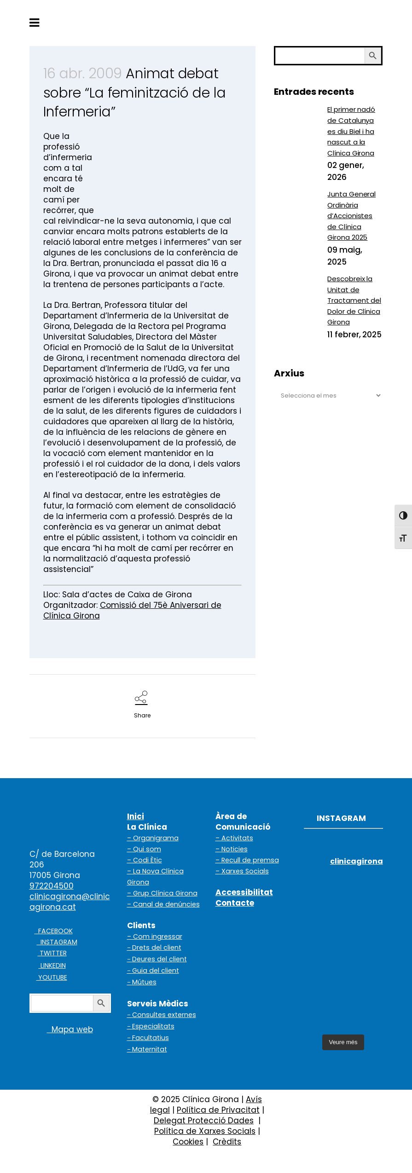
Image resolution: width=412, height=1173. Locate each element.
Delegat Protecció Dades (204, 1120)
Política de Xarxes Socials (204, 1131)
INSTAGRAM (57, 942)
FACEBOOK (54, 931)
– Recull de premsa (247, 860)
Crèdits (227, 1141)
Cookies (188, 1141)
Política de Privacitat (218, 1109)
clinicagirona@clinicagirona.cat (69, 902)
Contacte (234, 902)
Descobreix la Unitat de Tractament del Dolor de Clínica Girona (354, 300)
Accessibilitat (244, 892)
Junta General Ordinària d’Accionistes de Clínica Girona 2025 (351, 215)
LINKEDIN (52, 965)
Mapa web (61, 1029)
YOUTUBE (51, 977)
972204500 (51, 885)
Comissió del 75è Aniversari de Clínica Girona (132, 610)
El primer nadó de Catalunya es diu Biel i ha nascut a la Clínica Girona (351, 130)
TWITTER (52, 953)
